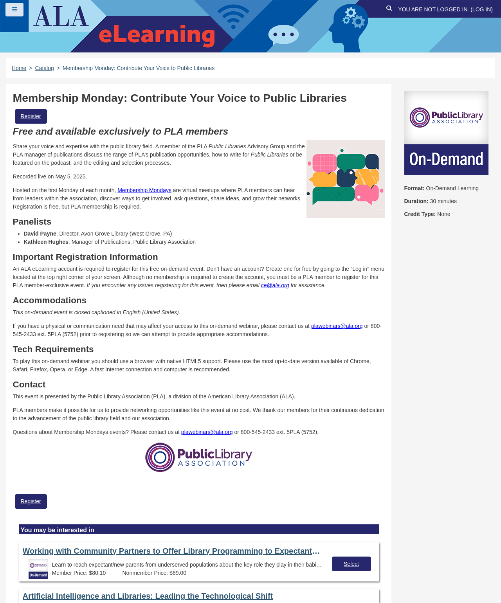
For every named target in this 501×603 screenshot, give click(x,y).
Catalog (44, 68)
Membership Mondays (144, 190)
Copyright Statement (137, 555)
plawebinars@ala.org (337, 326)
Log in (481, 9)
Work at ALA (121, 569)
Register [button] (31, 116)
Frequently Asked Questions (57, 555)
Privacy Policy (199, 555)
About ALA (168, 569)
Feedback (75, 569)
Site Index (32, 569)
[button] (389, 9)
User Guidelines (256, 555)
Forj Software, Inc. (102, 585)
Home (19, 68)
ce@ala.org (275, 285)
